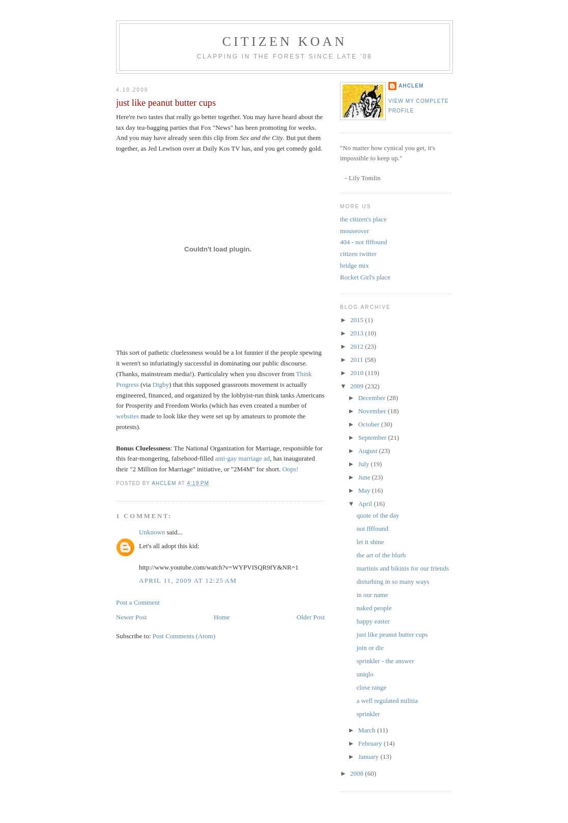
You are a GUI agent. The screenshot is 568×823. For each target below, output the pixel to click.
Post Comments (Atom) (184, 636)
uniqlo (364, 674)
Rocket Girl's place (365, 277)
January (369, 756)
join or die (369, 647)
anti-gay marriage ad (242, 458)
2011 (357, 359)
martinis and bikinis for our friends (402, 568)
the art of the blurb (381, 555)
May (365, 490)
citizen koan (284, 41)
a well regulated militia (386, 700)
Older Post (311, 617)
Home (222, 617)
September (373, 437)
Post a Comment (138, 602)
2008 (357, 773)
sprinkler (368, 714)
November (373, 411)
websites (127, 416)
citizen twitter (358, 254)
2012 (357, 346)
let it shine (370, 542)
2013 (357, 333)
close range (371, 687)
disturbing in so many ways (392, 581)
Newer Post (131, 617)
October (369, 424)
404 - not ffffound (363, 242)
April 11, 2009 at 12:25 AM (188, 580)
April (366, 503)
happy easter (372, 621)
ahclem (411, 86)
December (372, 398)
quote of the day (377, 515)
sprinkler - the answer (385, 661)
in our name (372, 595)
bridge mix (354, 265)
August (368, 451)
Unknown (152, 532)
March (367, 730)
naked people (373, 608)
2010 (357, 373)
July (364, 464)
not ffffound (372, 528)
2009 (357, 386)
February (371, 743)
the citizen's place (363, 219)
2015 (357, 320)
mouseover (354, 231)
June (365, 477)
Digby (161, 384)
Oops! (290, 469)
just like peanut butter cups (392, 634)
